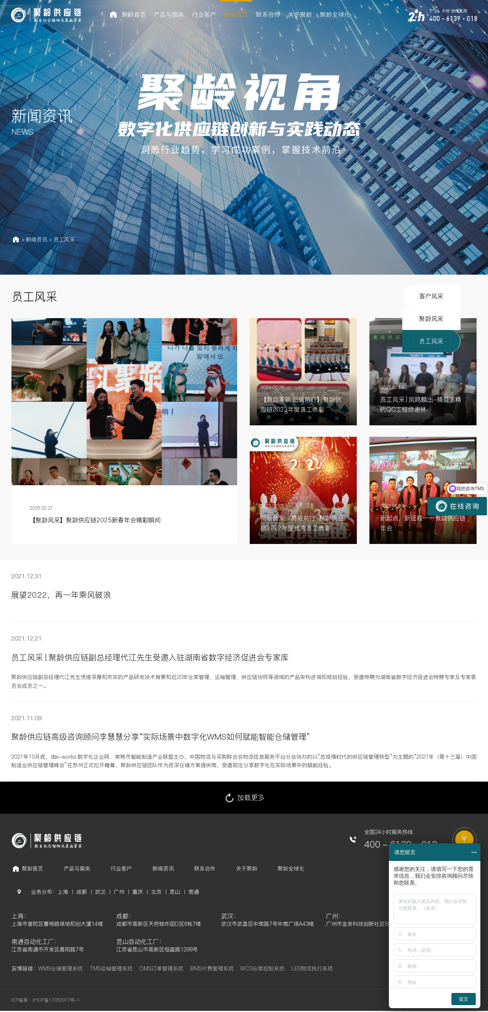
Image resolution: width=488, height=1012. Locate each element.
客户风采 (323, 296)
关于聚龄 (246, 868)
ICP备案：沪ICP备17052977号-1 (45, 1001)
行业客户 (121, 868)
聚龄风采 (384, 296)
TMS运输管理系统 (111, 969)
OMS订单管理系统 (161, 969)
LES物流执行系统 (312, 969)
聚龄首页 (32, 868)
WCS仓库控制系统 (262, 969)
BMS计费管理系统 (212, 969)
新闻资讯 (36, 239)
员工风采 (64, 239)
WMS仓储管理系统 (60, 969)
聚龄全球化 (291, 868)
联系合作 (204, 868)
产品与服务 (77, 868)
